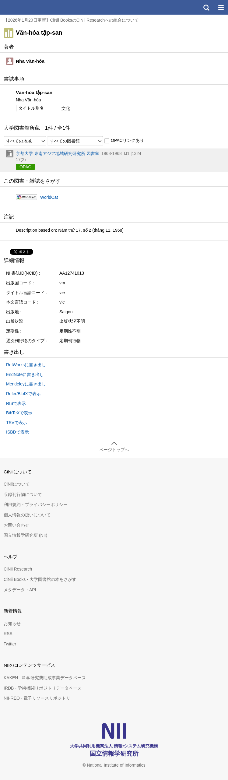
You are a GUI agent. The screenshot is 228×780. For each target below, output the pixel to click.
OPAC (25, 166)
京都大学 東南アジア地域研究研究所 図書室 (57, 153)
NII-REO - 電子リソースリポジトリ (37, 698)
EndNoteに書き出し (25, 374)
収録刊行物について (23, 494)
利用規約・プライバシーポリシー (36, 504)
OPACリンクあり (124, 140)
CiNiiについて (17, 484)
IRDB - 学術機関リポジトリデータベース (43, 688)
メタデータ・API (20, 589)
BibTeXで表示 (19, 412)
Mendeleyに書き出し (26, 383)
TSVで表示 (16, 422)
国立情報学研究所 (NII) (25, 535)
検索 (206, 7)
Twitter (10, 643)
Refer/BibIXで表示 (23, 393)
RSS (8, 633)
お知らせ (12, 623)
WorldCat (49, 197)
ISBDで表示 (17, 432)
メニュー (220, 7)
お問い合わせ (16, 525)
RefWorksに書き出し (26, 364)
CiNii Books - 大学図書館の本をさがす (40, 579)
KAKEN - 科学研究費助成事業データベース (45, 677)
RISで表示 (16, 403)
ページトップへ (114, 449)
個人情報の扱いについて (27, 514)
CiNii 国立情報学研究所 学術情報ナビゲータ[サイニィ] (27, 7)
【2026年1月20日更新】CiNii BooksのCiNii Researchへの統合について (71, 20)
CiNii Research (18, 569)
